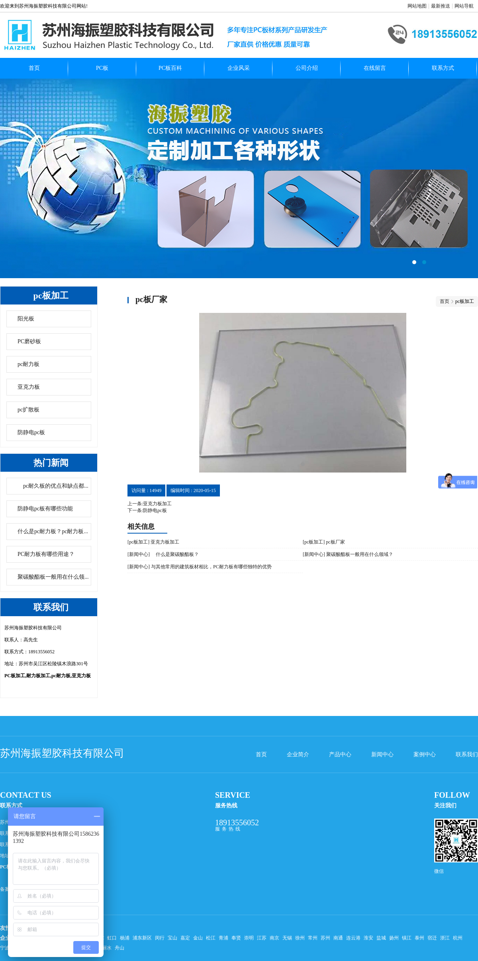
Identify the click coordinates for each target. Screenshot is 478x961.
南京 (274, 938)
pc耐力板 (28, 364)
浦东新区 (142, 938)
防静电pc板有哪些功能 (45, 509)
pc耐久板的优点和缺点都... (53, 486)
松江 (210, 938)
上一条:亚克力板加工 (149, 503)
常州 (312, 938)
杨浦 (124, 938)
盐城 (381, 938)
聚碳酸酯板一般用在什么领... (53, 577)
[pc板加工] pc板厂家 (324, 542)
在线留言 (375, 68)
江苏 (261, 938)
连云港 (353, 938)
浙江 (445, 938)
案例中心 (424, 754)
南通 (338, 938)
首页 (34, 68)
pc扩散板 (28, 410)
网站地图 (417, 6)
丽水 (107, 948)
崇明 (249, 938)
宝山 (172, 938)
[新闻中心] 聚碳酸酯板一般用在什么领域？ (348, 554)
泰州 (419, 938)
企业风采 (238, 68)
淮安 (368, 938)
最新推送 (440, 6)
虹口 (112, 938)
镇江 (406, 938)
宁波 (5, 948)
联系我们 (467, 754)
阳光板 (26, 319)
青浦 (223, 938)
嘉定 (185, 938)
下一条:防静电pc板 (147, 510)
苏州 (325, 938)
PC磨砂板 (29, 341)
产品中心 (340, 754)
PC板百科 (170, 68)
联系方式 (443, 68)
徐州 (300, 938)
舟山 (119, 948)
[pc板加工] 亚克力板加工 (153, 542)
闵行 (160, 938)
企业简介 (298, 754)
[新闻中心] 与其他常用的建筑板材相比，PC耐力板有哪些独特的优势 (199, 566)
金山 (198, 938)
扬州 (394, 938)
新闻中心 (382, 754)
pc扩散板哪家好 (239, 178)
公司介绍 (307, 68)
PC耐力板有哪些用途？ (46, 554)
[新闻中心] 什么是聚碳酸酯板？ (163, 554)
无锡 (287, 938)
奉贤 (236, 938)
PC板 (102, 68)
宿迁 (432, 938)
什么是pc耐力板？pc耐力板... (53, 531)
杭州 (457, 938)
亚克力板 (29, 387)
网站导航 (464, 6)
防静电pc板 (31, 432)
